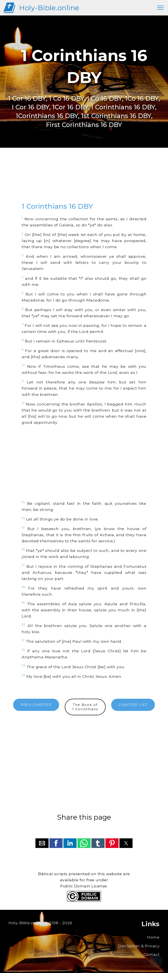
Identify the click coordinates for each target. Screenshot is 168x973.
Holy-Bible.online (49, 7)
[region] (84, 179)
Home (153, 937)
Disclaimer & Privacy (138, 946)
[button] (42, 843)
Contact (152, 954)
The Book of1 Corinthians (85, 707)
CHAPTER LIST (133, 705)
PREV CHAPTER (36, 705)
